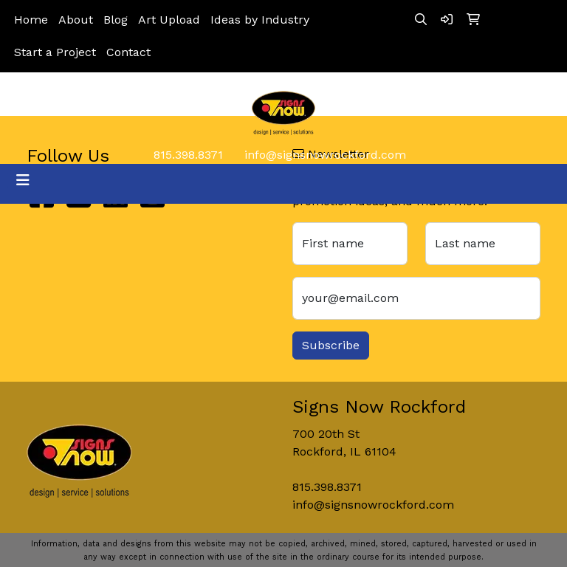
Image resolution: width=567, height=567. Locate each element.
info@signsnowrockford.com (325, 155)
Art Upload (169, 20)
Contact (128, 52)
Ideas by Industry (259, 20)
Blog (115, 20)
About (75, 20)
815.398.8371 (188, 155)
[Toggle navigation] (22, 180)
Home (31, 20)
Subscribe (331, 345)
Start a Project (55, 52)
